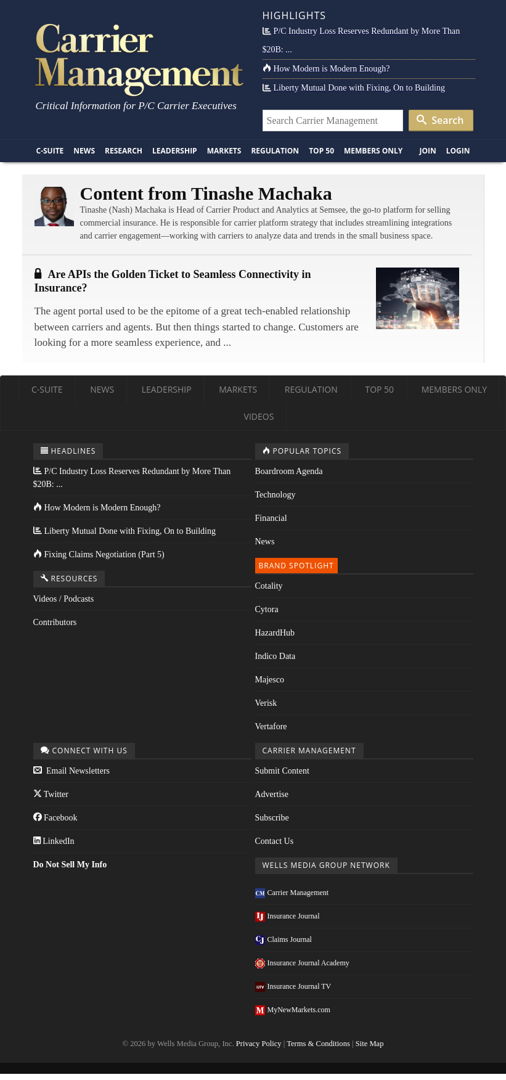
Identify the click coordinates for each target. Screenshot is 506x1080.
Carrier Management (292, 892)
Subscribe (272, 817)
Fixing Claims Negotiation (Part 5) (99, 554)
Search (440, 120)
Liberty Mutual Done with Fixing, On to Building (354, 87)
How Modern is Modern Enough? (326, 68)
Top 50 (321, 150)
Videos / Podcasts (63, 598)
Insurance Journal (287, 916)
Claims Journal (283, 939)
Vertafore (271, 726)
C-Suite (50, 150)
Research (123, 150)
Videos (259, 416)
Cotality (269, 586)
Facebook (55, 817)
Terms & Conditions (318, 1043)
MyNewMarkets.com (292, 1009)
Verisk (266, 703)
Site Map (370, 1043)
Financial (271, 518)
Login (458, 150)
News (84, 150)
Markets (224, 150)
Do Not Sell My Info (70, 864)
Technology (275, 494)
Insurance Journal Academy (302, 963)
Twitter (50, 794)
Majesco (269, 679)
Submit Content (282, 770)
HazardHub (275, 632)
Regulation (275, 150)
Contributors (55, 622)
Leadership (174, 150)
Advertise (271, 794)
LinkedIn (54, 841)
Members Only (373, 150)
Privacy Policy (259, 1043)
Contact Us (274, 841)
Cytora (267, 609)
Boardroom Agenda (289, 471)
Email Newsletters (71, 770)
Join (427, 150)
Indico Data (275, 656)
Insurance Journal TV (293, 986)
